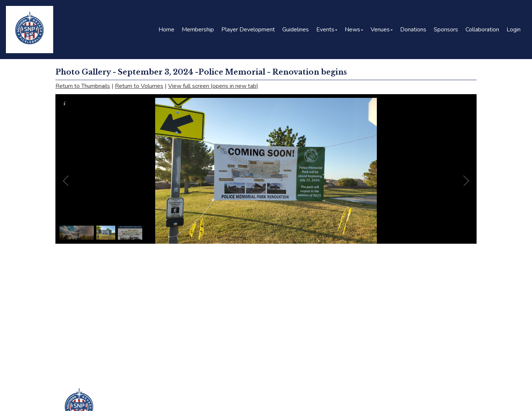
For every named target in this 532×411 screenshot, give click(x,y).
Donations (413, 29)
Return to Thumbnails (82, 86)
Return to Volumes (139, 86)
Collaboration (482, 29)
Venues (382, 29)
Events (326, 29)
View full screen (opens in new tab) (213, 86)
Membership (198, 29)
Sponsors (446, 29)
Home (166, 29)
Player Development (248, 29)
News (354, 29)
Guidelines (295, 29)
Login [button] (514, 29)
